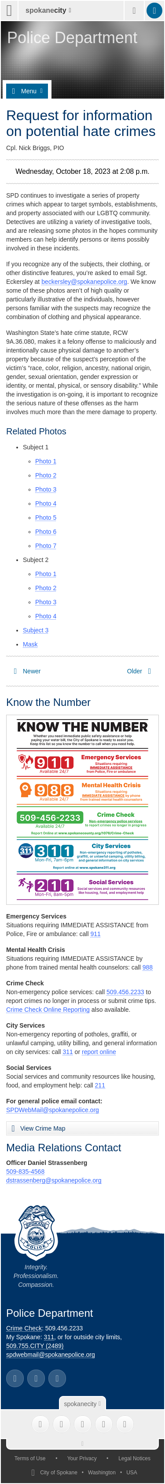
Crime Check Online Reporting (48, 1009)
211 (100, 1085)
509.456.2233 (125, 991)
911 (95, 933)
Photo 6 (45, 531)
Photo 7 (45, 545)
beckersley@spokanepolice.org (84, 281)
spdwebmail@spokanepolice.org (50, 1354)
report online (99, 1051)
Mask (30, 644)
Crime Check (24, 1328)
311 (67, 1051)
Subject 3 (35, 630)
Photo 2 (45, 475)
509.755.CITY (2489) (35, 1345)
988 (148, 967)
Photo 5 (45, 517)
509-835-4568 (25, 1171)
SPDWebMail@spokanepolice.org (52, 1109)
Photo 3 (45, 489)
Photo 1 (45, 461)
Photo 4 (45, 503)
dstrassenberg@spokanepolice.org (54, 1180)
